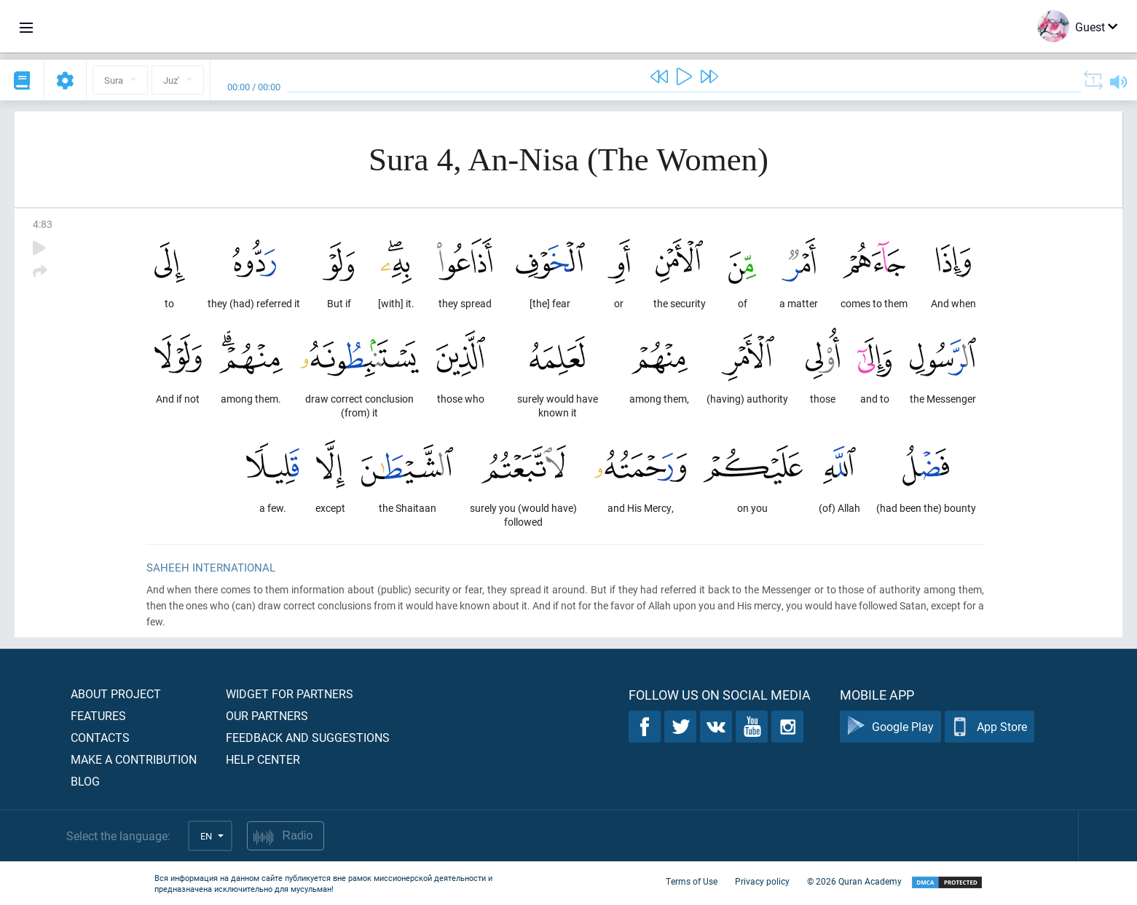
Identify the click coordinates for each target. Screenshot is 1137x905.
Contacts (100, 737)
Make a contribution (134, 759)
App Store (989, 727)
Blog (85, 781)
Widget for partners (289, 693)
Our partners (267, 715)
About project (116, 693)
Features (98, 715)
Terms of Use (691, 882)
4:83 (42, 224)
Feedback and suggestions (308, 737)
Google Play (890, 727)
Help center (263, 759)
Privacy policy (762, 882)
